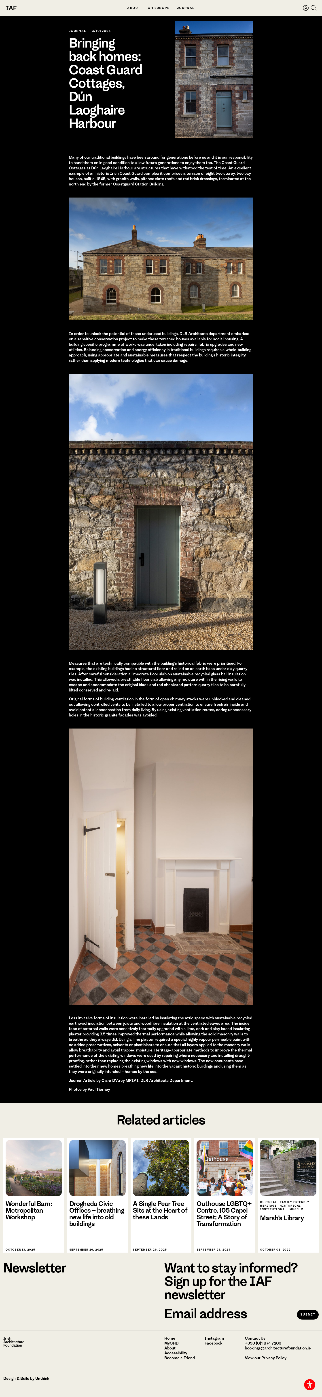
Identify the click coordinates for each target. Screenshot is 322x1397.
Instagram (214, 1338)
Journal (186, 8)
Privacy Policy (273, 1358)
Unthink (42, 1378)
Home (169, 1338)
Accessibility (175, 1353)
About (133, 8)
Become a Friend (179, 1358)
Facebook (213, 1343)
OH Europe (158, 8)
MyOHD (171, 1343)
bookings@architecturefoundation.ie (278, 1348)
